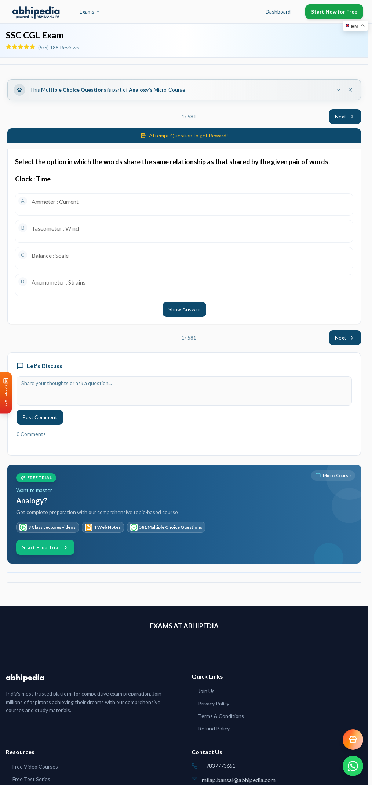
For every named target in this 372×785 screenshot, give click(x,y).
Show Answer (184, 309)
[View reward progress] (353, 739)
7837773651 (221, 766)
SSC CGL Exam (34, 35)
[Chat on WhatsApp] (353, 766)
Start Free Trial (45, 547)
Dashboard (278, 11)
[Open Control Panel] (6, 392)
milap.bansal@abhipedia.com (239, 779)
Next (345, 116)
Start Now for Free (334, 11)
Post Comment (39, 417)
